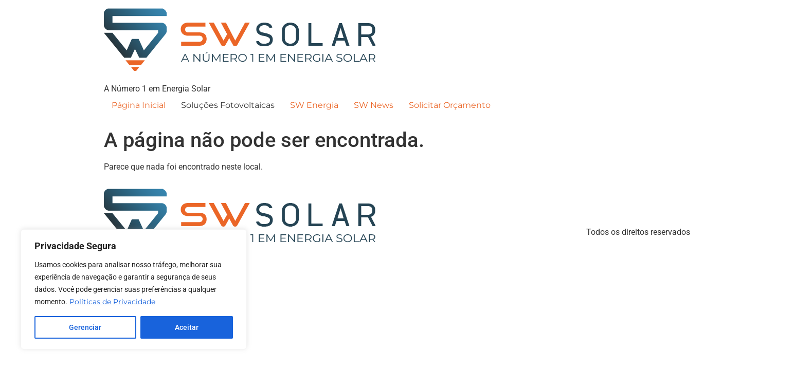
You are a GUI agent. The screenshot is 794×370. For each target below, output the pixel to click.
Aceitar (187, 327)
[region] (134, 289)
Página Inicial (139, 105)
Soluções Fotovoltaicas (228, 105)
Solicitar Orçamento (450, 105)
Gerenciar (85, 327)
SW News (373, 105)
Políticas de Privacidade (112, 301)
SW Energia (314, 105)
